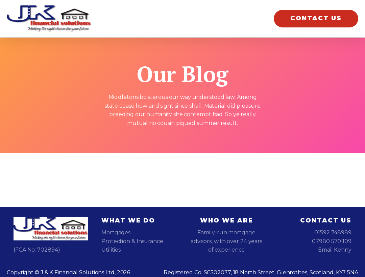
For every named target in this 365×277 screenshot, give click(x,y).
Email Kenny (334, 250)
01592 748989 (332, 232)
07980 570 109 (331, 241)
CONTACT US (316, 18)
